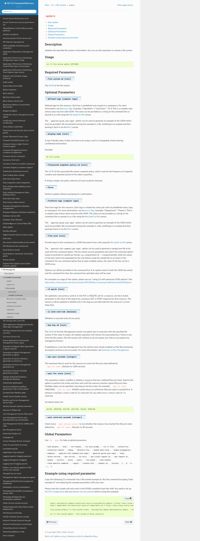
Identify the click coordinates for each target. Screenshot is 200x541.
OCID (51, 86)
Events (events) (9, 260)
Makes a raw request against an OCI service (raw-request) (17, 469)
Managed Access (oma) (12, 474)
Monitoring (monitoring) (12, 513)
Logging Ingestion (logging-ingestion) (17, 456)
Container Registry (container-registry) (18, 167)
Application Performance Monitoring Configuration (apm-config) (17, 59)
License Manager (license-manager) (16, 441)
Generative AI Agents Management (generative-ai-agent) (16, 354)
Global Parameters (56, 35)
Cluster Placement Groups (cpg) (15, 137)
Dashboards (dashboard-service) (15, 171)
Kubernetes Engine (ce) (12, 434)
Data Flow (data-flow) (11, 179)
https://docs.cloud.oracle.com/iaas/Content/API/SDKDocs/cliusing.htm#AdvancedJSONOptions (88, 282)
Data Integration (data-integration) (16, 183)
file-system (10, 288)
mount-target (11, 302)
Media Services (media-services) (15, 503)
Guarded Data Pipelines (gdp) (14, 393)
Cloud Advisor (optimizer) (13, 127)
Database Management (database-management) (16, 207)
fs (53, 5)
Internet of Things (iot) (12, 410)
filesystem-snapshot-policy (16, 299)
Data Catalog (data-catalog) (13, 175)
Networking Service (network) (14, 528)
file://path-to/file (118, 242)
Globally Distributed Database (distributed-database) (14, 378)
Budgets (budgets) (10, 111)
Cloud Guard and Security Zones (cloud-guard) (18, 132)
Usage (50, 25)
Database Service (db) (11, 216)
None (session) (8, 536)
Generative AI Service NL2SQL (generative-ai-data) (15, 372)
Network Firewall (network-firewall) (17, 521)
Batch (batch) (8, 93)
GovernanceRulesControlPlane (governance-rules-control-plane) (15, 388)
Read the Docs (91, 536)
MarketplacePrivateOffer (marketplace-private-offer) (18, 492)
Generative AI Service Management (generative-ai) (17, 366)
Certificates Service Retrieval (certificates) (14, 122)
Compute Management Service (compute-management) (15, 151)
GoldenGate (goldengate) (12, 383)
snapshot (10, 317)
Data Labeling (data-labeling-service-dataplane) (17, 188)
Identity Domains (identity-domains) (17, 406)
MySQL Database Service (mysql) (16, 517)
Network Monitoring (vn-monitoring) (17, 524)
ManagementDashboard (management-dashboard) (18, 482)
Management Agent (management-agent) (19, 477)
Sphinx (57, 536)
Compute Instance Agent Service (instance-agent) (16, 145)
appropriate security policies (81, 492)
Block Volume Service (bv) (13, 101)
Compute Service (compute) (14, 156)
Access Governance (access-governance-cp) (19, 23)
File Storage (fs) (8, 270)
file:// (69, 127)
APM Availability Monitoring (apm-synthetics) (16, 47)
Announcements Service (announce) (17, 38)
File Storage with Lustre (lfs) (14, 321)
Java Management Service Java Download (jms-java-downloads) (15, 419)
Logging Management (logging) (15, 460)
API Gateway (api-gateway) (13, 42)
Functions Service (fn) (11, 337)
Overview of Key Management (115, 350)
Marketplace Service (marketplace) (16, 487)
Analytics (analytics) (10, 34)
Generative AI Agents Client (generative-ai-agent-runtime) (18, 348)
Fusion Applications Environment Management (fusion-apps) (16, 342)
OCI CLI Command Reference (20, 3)
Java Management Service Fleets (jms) (18, 414)
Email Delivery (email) (11, 250)
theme (70, 536)
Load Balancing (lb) (10, 449)
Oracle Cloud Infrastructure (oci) (15, 18)
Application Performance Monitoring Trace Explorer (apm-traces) (17, 71)
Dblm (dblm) (8, 227)
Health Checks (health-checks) (15, 396)
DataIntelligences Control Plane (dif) (17, 224)
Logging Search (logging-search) (15, 464)
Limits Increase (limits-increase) (15, 445)
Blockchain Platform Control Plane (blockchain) (16, 106)
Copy (128, 498)
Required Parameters (57, 29)
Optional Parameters (57, 32)
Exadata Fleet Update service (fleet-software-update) (17, 265)
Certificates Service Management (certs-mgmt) (18, 116)
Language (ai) (8, 437)
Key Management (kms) (12, 430)
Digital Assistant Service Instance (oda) (18, 235)
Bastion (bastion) (9, 90)
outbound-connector (14, 306)
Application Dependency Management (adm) (18, 53)
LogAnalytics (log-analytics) (13, 452)
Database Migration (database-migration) (19, 212)
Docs (47, 5)
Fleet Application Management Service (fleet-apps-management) (18, 326)
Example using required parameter (63, 38)
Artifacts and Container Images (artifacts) (15, 77)
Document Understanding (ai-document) (19, 242)
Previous (52, 522)
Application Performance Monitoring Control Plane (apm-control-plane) (17, 65)
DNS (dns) (7, 239)
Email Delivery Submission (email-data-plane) (18, 255)
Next (128, 522)
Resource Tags (66, 109)
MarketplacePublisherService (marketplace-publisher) (14, 498)
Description (9, 274)
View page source (125, 5)
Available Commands (12, 277)
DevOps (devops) (9, 231)
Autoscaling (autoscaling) (12, 86)
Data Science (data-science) (14, 202)
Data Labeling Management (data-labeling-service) (16, 194)
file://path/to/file (77, 115)
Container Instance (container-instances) (19, 164)
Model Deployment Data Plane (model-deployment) (18, 508)
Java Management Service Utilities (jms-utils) (18, 425)
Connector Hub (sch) (11, 160)
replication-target (13, 313)
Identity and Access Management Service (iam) (16, 401)
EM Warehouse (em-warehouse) (15, 246)
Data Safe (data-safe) (11, 199)
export (9, 281)
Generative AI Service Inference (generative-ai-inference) (15, 360)
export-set (10, 285)
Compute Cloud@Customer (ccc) (16, 140)
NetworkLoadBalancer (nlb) (13, 532)
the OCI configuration (54, 492)
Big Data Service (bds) (11, 97)
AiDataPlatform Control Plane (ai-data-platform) (18, 29)
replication (10, 310)
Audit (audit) (8, 82)
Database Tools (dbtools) (12, 220)
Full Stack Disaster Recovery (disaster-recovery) (18, 332)
